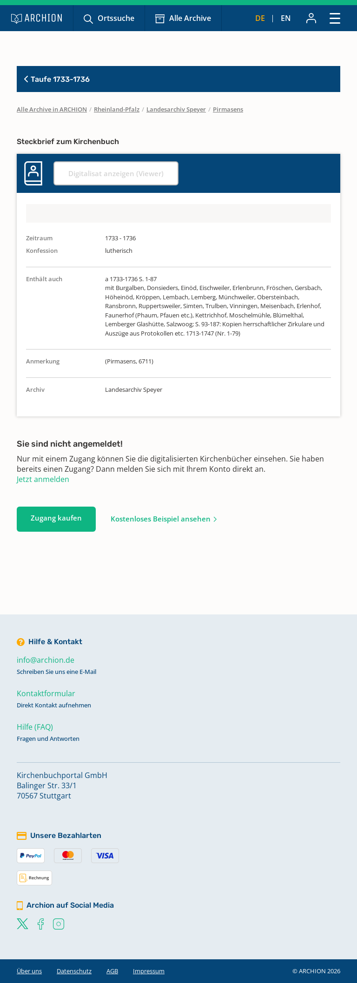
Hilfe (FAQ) (35, 727)
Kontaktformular (46, 693)
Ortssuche (116, 18)
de (260, 18)
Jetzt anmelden (43, 479)
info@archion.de (45, 660)
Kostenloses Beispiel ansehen (161, 518)
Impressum (149, 971)
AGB (112, 971)
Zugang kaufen (56, 517)
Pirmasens (228, 109)
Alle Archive (190, 18)
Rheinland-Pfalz (116, 109)
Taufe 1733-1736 (57, 79)
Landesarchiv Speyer (176, 109)
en (286, 18)
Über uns (29, 971)
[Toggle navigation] (335, 18)
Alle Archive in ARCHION (52, 109)
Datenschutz (74, 971)
